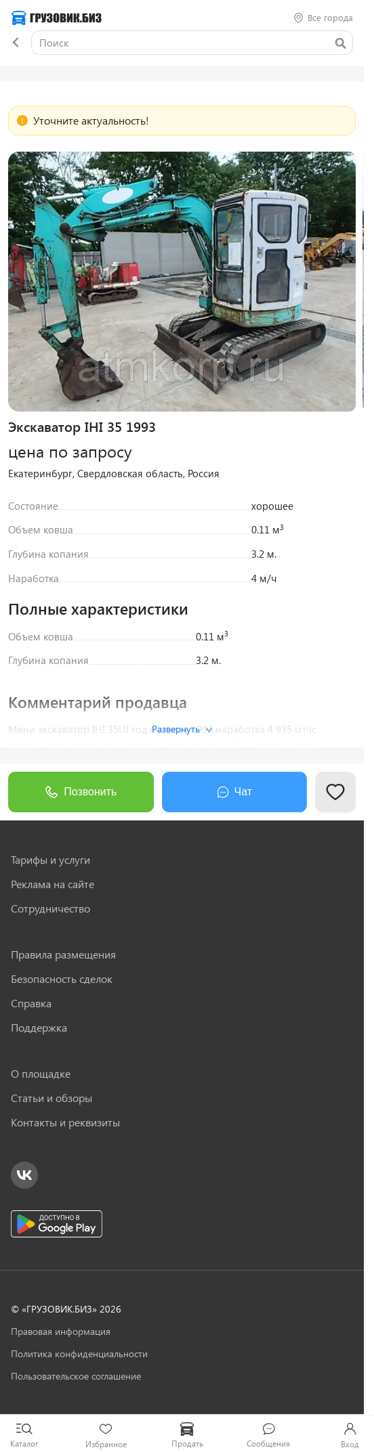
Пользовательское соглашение (76, 1376)
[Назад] (15, 42)
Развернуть (182, 728)
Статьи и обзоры (51, 1098)
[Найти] (340, 43)
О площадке (40, 1073)
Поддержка (39, 1027)
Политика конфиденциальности (79, 1353)
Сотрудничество (50, 908)
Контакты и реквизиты (65, 1122)
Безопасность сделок (61, 979)
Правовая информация (60, 1331)
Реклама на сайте (52, 884)
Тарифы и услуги (50, 859)
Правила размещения (63, 954)
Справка (31, 1003)
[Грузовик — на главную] (56, 18)
